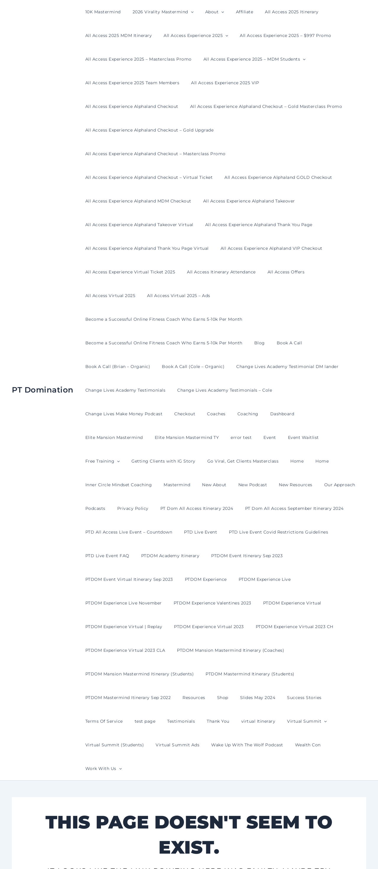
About (205, 12)
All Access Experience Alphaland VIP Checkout (266, 224)
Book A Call (281, 295)
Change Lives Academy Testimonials (124, 343)
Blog (254, 295)
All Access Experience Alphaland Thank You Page (253, 201)
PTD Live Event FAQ (106, 484)
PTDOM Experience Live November (122, 532)
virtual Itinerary (197, 650)
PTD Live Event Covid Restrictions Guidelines (269, 461)
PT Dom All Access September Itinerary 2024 (282, 437)
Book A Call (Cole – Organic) (188, 319)
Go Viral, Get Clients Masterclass (294, 390)
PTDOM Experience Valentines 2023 (207, 532)
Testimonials (126, 650)
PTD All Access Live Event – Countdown (127, 461)
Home (344, 390)
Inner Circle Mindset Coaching (138, 413)
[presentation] (185, 12)
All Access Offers (277, 248)
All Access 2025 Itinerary (276, 11)
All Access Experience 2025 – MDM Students (249, 59)
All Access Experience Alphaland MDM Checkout (137, 177)
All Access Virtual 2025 (329, 248)
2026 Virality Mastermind (157, 12)
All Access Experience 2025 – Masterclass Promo (137, 59)
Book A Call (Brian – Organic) (116, 319)
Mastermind (193, 413)
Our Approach (341, 413)
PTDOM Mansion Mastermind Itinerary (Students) (138, 603)
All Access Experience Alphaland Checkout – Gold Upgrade (148, 130)
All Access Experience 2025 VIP (220, 82)
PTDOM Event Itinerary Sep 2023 (238, 484)
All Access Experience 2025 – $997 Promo (276, 35)
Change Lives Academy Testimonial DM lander (278, 319)
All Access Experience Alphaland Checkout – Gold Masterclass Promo (160, 106)
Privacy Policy (127, 437)
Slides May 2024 (245, 626)
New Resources (301, 413)
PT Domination (43, 342)
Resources (188, 626)
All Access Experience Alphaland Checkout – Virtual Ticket (147, 153)
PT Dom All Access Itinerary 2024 (187, 437)
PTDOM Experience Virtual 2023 (204, 555)
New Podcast (261, 413)
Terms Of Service (332, 626)
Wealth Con (228, 674)
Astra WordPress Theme (248, 854)
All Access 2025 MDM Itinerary (117, 35)
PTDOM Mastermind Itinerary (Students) (244, 603)
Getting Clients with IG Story (218, 390)
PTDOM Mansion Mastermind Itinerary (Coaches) (225, 579)
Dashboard (181, 366)
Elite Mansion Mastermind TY (299, 366)
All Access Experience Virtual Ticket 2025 (129, 248)
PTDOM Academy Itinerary (165, 484)
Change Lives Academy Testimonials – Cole (219, 343)
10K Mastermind (101, 11)
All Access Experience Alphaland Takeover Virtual (138, 201)
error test (349, 366)
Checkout (94, 366)
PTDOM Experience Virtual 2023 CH (286, 555)
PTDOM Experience (200, 508)
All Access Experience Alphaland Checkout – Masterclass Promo (290, 130)
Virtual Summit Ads (105, 674)
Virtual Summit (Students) (299, 650)
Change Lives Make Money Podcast (313, 343)
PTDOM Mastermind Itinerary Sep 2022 (126, 626)
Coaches (122, 366)
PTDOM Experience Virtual (283, 532)
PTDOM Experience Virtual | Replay (122, 555)
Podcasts (94, 437)
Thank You (160, 650)
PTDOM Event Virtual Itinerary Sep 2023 (127, 508)
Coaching (149, 366)
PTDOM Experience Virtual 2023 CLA (124, 579)
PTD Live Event (195, 461)
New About (227, 413)
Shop (213, 626)
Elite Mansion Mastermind (230, 366)
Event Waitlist (119, 390)
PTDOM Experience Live (256, 508)
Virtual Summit (241, 650)
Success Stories (288, 626)
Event (90, 390)
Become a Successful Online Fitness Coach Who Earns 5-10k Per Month (233, 272)
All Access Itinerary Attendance (216, 248)
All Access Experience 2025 (190, 35)
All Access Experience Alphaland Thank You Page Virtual (145, 224)
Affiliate (232, 11)
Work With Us (268, 674)
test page (94, 650)
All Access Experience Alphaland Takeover (244, 177)
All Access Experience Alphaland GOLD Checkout (273, 153)
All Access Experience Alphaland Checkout (308, 82)
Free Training (161, 390)
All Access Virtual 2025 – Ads (115, 272)
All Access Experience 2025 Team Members (131, 82)
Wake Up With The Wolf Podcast (172, 674)
